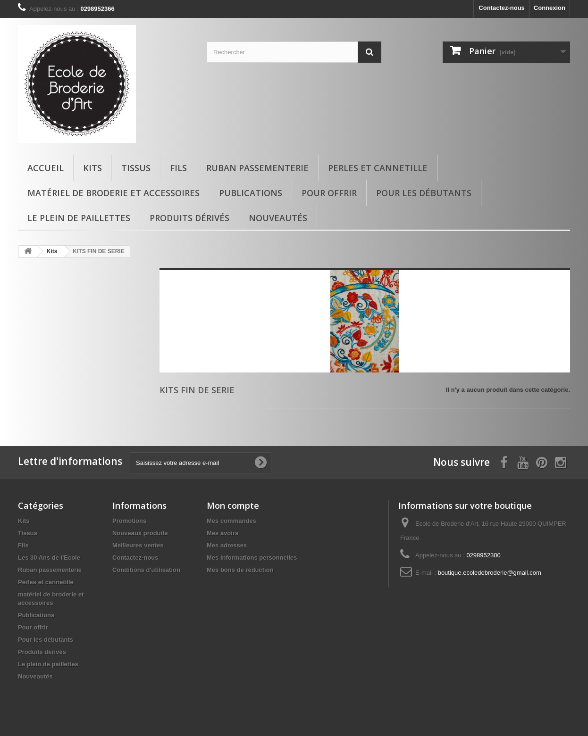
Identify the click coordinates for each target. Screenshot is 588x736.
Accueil (45, 168)
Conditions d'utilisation (146, 569)
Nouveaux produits (140, 533)
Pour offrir (329, 192)
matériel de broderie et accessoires (113, 192)
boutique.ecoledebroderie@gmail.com (489, 572)
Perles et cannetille (378, 168)
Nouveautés (278, 217)
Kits (92, 168)
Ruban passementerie (257, 168)
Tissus (136, 168)
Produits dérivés (189, 217)
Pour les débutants (423, 192)
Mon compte (233, 505)
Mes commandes (231, 520)
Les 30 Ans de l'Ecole (49, 557)
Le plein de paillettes (78, 217)
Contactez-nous (502, 7)
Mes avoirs (222, 533)
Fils (178, 168)
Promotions (129, 520)
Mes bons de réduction (240, 569)
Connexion (549, 7)
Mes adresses (227, 545)
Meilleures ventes (137, 545)
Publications (250, 192)
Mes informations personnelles (252, 557)
